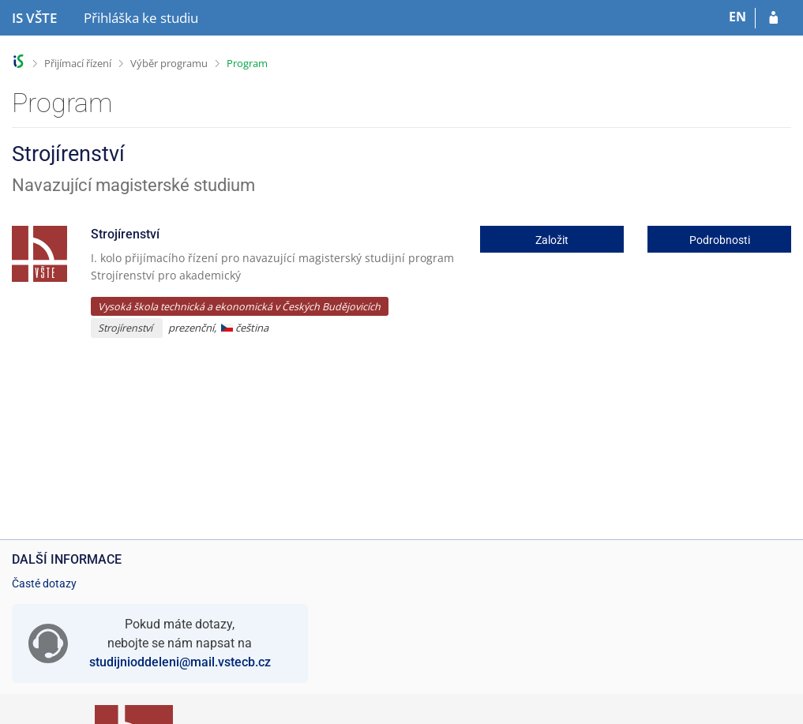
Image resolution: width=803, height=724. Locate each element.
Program (247, 63)
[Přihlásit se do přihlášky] (773, 18)
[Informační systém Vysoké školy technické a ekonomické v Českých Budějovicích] (34, 18)
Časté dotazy (44, 583)
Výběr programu (169, 63)
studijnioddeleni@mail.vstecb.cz (180, 662)
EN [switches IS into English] (737, 16)
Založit (551, 240)
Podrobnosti (719, 240)
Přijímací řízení (77, 63)
